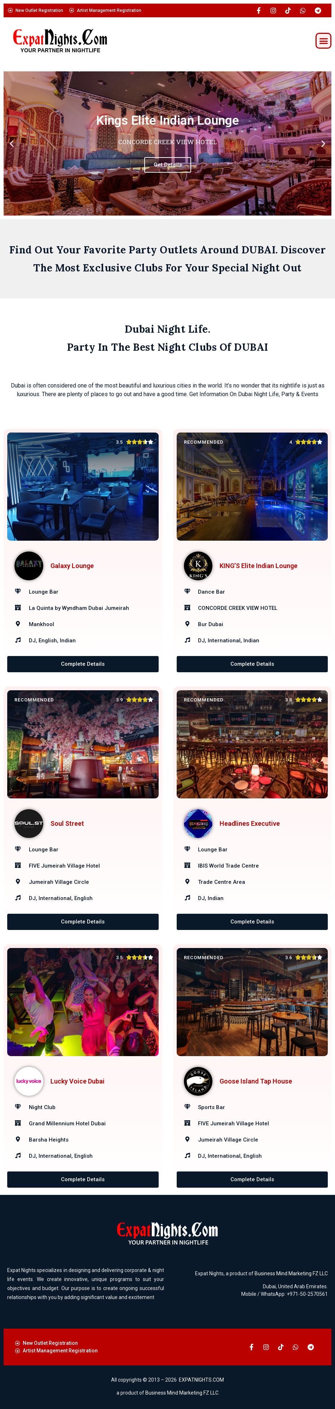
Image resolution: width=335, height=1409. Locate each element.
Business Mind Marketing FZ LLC (291, 1273)
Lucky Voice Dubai (77, 1081)
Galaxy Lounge (72, 566)
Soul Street (67, 823)
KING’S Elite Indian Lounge (258, 566)
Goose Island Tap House (256, 1081)
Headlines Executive (250, 823)
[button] (323, 41)
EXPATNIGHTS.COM (201, 1380)
